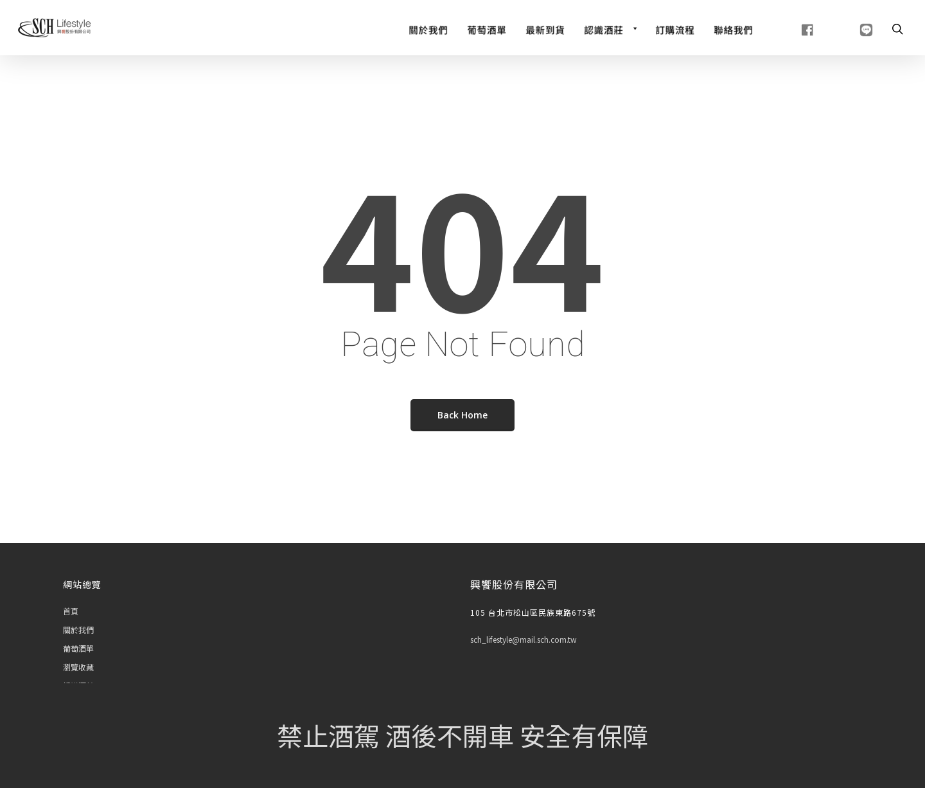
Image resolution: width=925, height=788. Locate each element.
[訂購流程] (675, 28)
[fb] (791, 28)
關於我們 (78, 629)
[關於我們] (428, 28)
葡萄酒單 (78, 648)
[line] (850, 28)
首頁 (70, 610)
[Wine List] (486, 28)
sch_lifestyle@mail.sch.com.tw (523, 639)
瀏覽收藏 (78, 666)
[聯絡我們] (733, 28)
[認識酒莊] (610, 28)
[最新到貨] (545, 28)
